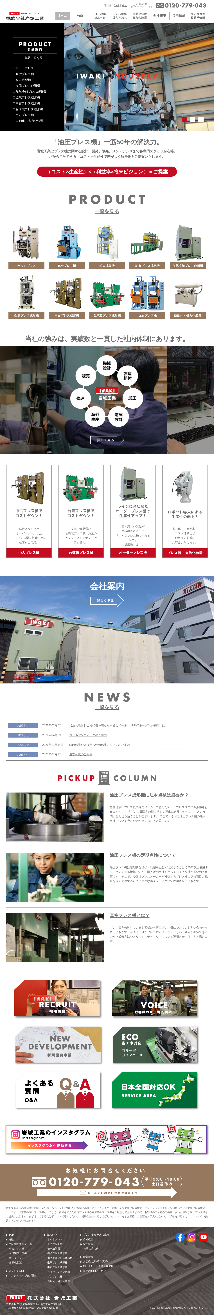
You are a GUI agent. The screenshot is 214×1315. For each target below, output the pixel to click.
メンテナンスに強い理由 (22, 1275)
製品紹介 (52, 1234)
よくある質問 (16, 1270)
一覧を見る (107, 211)
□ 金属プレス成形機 (26, 97)
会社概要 (88, 1239)
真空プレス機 (54, 1244)
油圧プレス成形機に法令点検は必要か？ (149, 795)
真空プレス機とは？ (130, 915)
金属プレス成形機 (57, 1262)
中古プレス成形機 (57, 1267)
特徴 (11, 1239)
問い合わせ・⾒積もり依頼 (98, 1266)
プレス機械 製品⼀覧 (20, 1244)
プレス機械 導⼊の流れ (96, 1234)
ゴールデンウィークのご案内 (88, 735)
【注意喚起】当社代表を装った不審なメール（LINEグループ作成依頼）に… (118, 725)
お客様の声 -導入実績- (95, 1261)
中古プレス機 (16, 1248)
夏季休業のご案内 (80, 754)
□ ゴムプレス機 (23, 115)
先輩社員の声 (91, 1248)
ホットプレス (54, 1239)
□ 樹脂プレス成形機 (26, 85)
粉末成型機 (53, 1248)
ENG (116, 5)
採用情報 (88, 1244)
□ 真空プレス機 (23, 74)
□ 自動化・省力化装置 (28, 121)
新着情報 (88, 1256)
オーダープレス (18, 1257)
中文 (124, 5)
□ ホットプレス (23, 68)
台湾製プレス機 (18, 1253)
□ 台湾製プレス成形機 (28, 109)
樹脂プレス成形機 (57, 1253)
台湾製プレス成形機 (58, 1271)
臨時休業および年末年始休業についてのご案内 (99, 744)
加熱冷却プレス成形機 (60, 1257)
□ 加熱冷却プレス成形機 (29, 91)
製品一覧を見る (35, 58)
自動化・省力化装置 (58, 1281)
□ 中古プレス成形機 (26, 103)
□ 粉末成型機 (22, 80)
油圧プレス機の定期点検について (143, 855)
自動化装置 (15, 1262)
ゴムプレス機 (54, 1276)
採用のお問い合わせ (94, 1270)
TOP (11, 1234)
